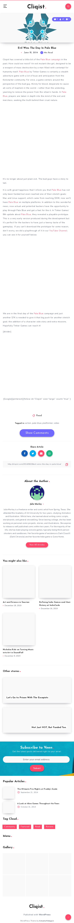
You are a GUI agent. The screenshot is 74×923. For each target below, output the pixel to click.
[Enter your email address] (36, 759)
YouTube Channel (58, 230)
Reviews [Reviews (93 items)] (49, 827)
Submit (37, 768)
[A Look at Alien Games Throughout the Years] (8, 807)
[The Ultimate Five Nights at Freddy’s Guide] (8, 793)
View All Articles (37, 545)
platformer (47, 423)
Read (39, 416)
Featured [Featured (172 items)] (25, 827)
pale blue (37, 423)
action (28, 423)
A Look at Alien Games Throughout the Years (38, 804)
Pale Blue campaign (50, 59)
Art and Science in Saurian (16, 602)
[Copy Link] (37, 464)
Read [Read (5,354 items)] (37, 827)
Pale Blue (24, 71)
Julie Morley (36, 504)
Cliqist (36, 7)
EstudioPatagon (46, 921)
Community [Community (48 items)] (9, 827)
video (56, 423)
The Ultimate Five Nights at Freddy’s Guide (37, 789)
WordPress (45, 914)
